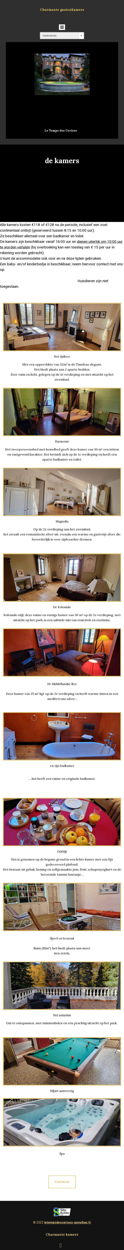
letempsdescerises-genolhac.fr (67, 1222)
